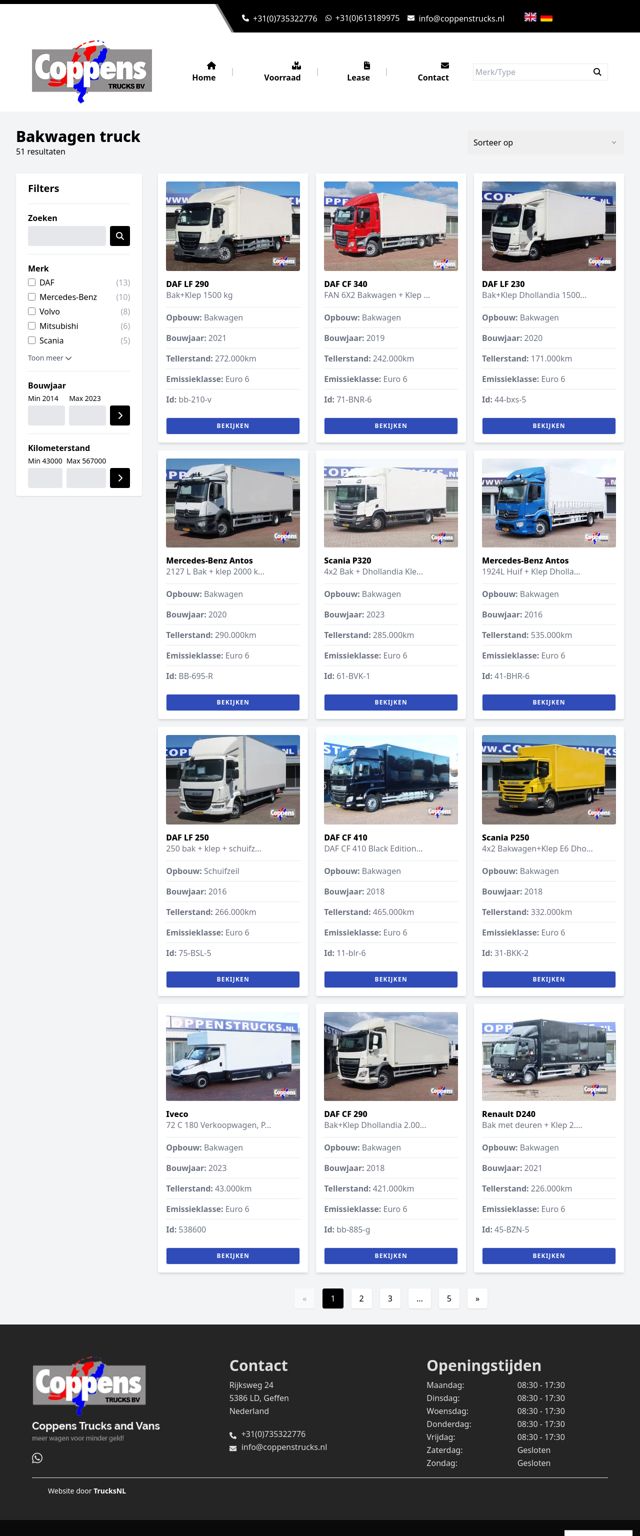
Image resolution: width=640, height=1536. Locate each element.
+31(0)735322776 (285, 18)
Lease (358, 72)
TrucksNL (110, 1491)
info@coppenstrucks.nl (461, 18)
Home (204, 72)
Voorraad (282, 72)
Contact (433, 72)
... (419, 1298)
